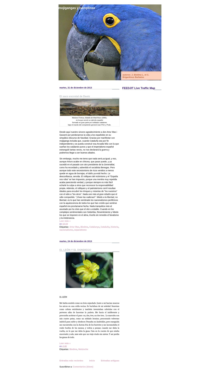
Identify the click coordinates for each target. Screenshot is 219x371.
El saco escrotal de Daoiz (75, 96)
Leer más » (65, 221)
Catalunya (94, 227)
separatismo (80, 230)
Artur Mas (74, 227)
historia (114, 227)
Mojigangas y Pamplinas (76, 8)
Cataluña (105, 227)
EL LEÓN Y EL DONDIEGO (75, 249)
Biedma (84, 227)
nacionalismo (66, 230)
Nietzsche (83, 349)
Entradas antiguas (110, 360)
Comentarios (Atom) (83, 367)
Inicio (92, 360)
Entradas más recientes (71, 360)
